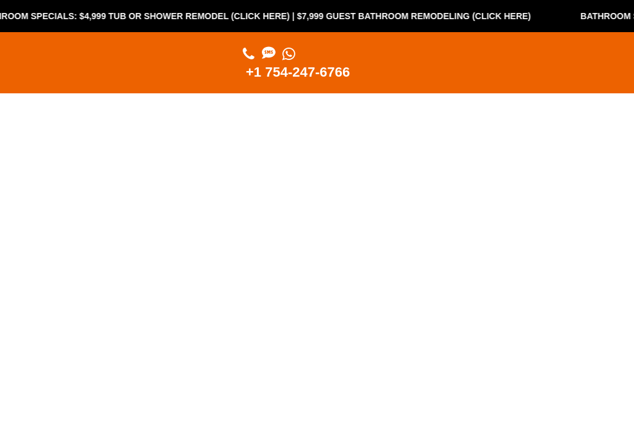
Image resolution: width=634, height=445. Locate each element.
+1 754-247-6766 (298, 72)
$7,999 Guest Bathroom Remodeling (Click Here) (418, 16)
